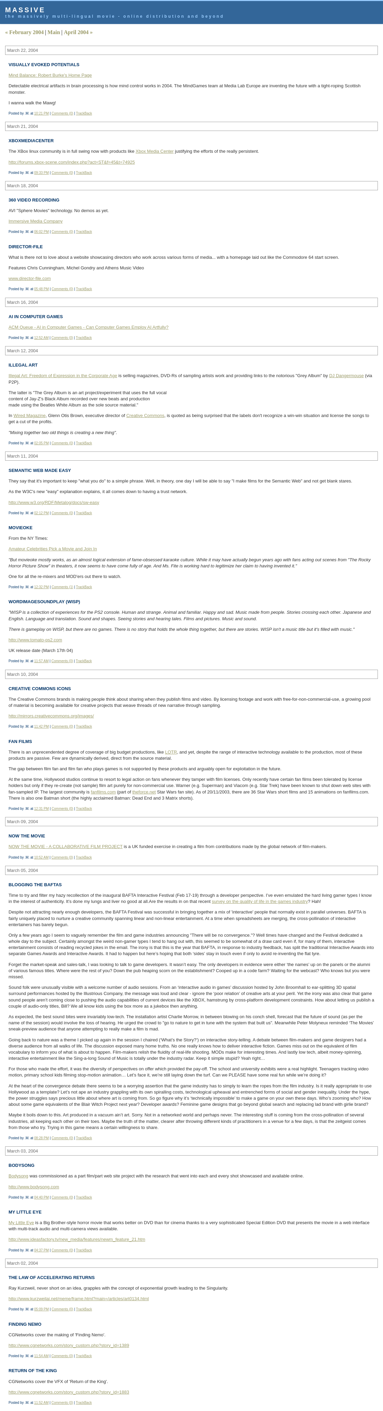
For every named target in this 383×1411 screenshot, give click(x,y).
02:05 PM (41, 443)
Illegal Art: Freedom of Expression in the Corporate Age (63, 375)
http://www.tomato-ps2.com (35, 639)
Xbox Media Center (155, 151)
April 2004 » (78, 32)
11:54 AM (41, 1356)
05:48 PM (41, 289)
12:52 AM (41, 338)
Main (53, 32)
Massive (25, 10)
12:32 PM (41, 587)
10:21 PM (41, 113)
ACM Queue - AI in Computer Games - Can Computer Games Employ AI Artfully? (88, 327)
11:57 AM (41, 661)
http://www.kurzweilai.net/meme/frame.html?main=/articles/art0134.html (79, 1298)
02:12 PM (41, 513)
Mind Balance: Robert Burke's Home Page (50, 75)
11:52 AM (41, 1403)
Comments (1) (62, 587)
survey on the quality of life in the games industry (260, 901)
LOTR (171, 752)
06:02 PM (41, 232)
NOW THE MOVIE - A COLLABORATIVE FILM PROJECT (66, 846)
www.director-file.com (30, 278)
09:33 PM (41, 173)
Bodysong (18, 1175)
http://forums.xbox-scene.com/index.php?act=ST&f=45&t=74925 (72, 162)
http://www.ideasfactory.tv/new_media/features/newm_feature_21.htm (77, 1239)
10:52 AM (41, 857)
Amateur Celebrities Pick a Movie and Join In (53, 548)
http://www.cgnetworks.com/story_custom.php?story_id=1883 (69, 1392)
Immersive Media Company (36, 221)
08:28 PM (41, 1138)
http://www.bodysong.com (34, 1186)
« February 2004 (24, 32)
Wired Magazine (29, 415)
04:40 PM (41, 1197)
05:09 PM (41, 1309)
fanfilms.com (103, 791)
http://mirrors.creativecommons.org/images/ (51, 715)
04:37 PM (41, 1250)
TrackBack (84, 113)
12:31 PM (41, 809)
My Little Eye (21, 1222)
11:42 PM (41, 726)
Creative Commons (145, 415)
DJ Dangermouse (346, 375)
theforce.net (144, 791)
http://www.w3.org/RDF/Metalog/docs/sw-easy (54, 502)
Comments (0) (62, 113)
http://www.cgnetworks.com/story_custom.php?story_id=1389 (69, 1345)
